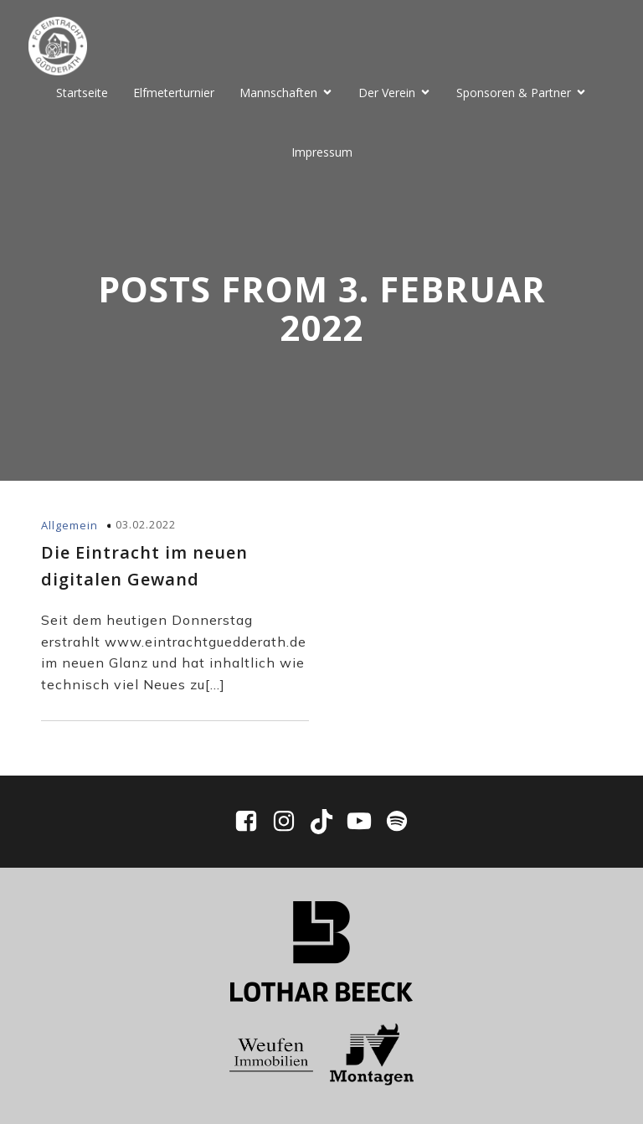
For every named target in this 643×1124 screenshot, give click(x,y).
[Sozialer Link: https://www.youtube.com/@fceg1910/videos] (365, 821)
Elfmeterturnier (173, 93)
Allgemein (69, 525)
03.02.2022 (146, 524)
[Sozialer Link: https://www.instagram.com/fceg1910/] (290, 821)
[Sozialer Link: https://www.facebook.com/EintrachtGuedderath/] (252, 821)
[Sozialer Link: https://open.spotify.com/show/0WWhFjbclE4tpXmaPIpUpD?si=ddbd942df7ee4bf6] (396, 821)
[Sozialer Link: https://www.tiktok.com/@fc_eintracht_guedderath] (328, 821)
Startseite (82, 93)
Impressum (321, 152)
